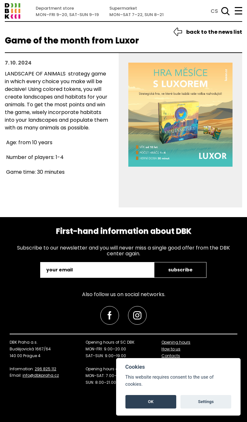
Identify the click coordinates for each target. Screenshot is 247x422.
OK (150, 401)
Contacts (170, 355)
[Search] (224, 11)
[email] (98, 269)
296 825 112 (45, 369)
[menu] (238, 10)
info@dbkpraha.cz (41, 375)
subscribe (180, 270)
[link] (109, 315)
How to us (170, 349)
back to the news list (214, 32)
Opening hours (175, 342)
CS (214, 11)
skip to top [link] (14, 403)
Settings (206, 401)
